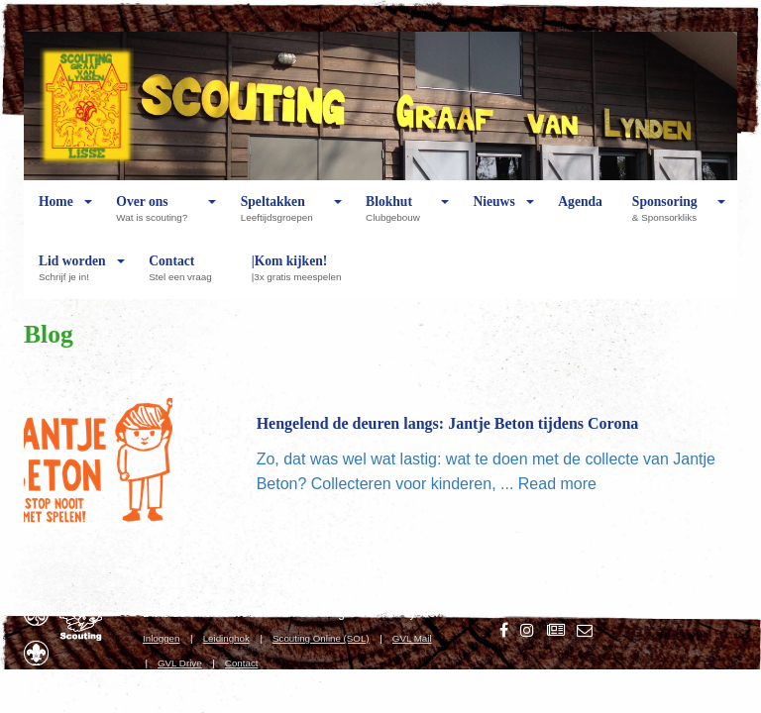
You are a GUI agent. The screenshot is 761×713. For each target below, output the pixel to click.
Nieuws (493, 217)
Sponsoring (669, 217)
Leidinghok (226, 638)
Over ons (156, 217)
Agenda (580, 217)
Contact (185, 276)
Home (56, 217)
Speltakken (282, 217)
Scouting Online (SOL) (321, 638)
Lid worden (72, 276)
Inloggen (161, 638)
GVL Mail (412, 638)
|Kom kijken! (302, 276)
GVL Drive (180, 663)
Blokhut (398, 217)
